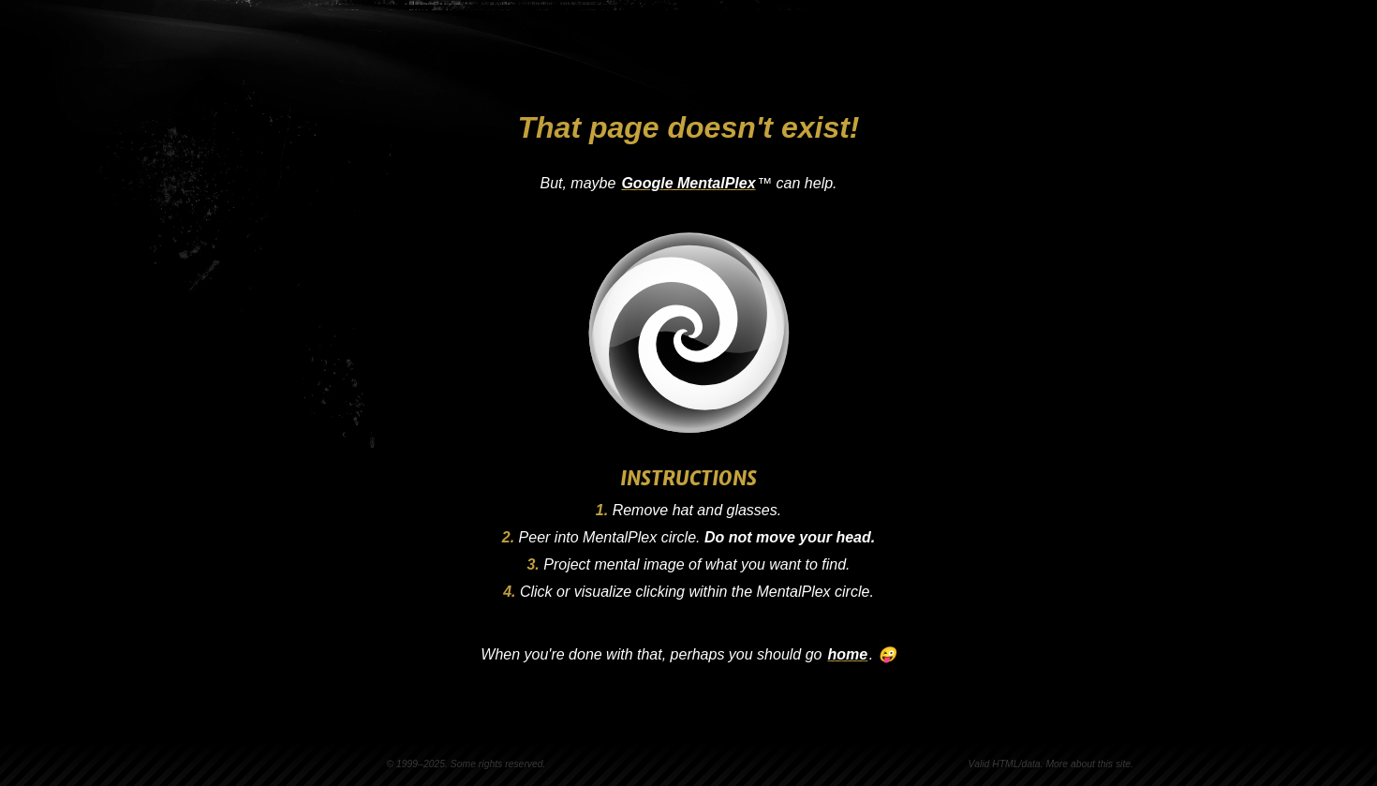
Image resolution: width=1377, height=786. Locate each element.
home (848, 654)
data (1030, 764)
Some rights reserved (497, 764)
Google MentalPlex (688, 183)
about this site (1101, 764)
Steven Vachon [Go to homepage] (318, 45)
